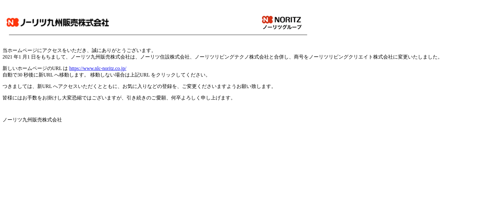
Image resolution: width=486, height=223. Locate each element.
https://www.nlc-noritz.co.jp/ (97, 68)
